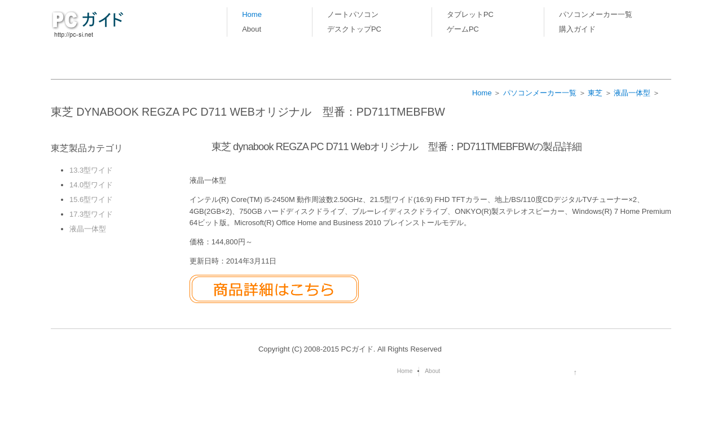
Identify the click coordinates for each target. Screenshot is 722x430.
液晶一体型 (632, 93)
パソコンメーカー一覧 (595, 14)
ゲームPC (463, 29)
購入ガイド (577, 29)
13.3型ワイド (91, 170)
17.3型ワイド (91, 214)
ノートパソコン (352, 14)
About (251, 29)
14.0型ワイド (91, 185)
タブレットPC (470, 14)
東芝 (595, 93)
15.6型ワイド (91, 199)
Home (252, 14)
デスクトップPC (354, 29)
